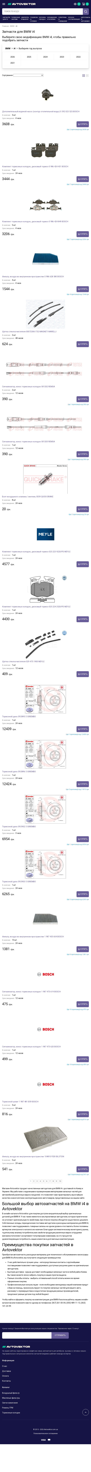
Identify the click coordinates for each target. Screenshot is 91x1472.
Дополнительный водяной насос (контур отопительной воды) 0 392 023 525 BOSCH (40, 111)
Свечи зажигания (10, 1403)
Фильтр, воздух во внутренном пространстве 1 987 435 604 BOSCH (33, 936)
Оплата (5, 1376)
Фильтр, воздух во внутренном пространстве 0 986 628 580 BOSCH (33, 276)
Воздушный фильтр (11, 1393)
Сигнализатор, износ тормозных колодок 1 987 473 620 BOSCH (31, 1046)
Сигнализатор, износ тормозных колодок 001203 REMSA (28, 441)
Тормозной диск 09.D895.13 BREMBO (19, 716)
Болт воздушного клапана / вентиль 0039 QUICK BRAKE (27, 496)
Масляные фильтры (11, 1398)
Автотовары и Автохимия (85, 19)
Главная (5, 26)
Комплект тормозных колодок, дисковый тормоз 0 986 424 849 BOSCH (35, 221)
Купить (83, 124)
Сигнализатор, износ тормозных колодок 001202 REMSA (28, 386)
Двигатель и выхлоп (25, 18)
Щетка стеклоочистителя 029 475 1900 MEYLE (23, 661)
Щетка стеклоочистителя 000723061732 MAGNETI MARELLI (29, 331)
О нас (4, 1366)
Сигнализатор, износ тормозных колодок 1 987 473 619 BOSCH (31, 991)
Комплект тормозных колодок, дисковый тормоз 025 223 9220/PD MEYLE (36, 551)
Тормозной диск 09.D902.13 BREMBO (19, 826)
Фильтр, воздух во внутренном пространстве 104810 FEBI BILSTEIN (33, 1156)
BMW (12, 26)
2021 (12, 63)
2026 (12, 57)
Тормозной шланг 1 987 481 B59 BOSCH (20, 1101)
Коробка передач (42, 18)
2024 (45, 57)
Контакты (6, 1381)
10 (60, 1181)
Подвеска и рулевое (34, 19)
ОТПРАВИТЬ (60, 1335)
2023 (62, 57)
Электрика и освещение (63, 19)
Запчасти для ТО (6, 18)
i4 (14, 48)
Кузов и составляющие (74, 18)
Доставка (6, 1371)
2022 (78, 57)
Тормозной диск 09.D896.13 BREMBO (19, 771)
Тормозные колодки (11, 1413)
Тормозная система (15, 18)
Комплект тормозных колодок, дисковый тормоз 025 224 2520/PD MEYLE (36, 606)
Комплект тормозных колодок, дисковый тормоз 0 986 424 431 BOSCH (35, 166)
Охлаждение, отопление (52, 18)
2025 (29, 57)
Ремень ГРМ (7, 1408)
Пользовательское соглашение (46, 1433)
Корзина (83, 4)
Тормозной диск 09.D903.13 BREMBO (19, 881)
